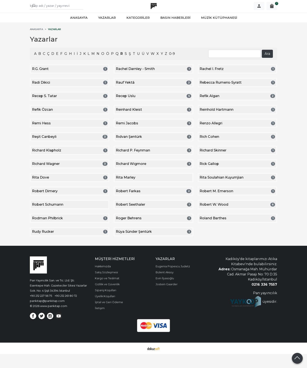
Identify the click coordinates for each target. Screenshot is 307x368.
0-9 (172, 67)
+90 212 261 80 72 (66, 309)
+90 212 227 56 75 (41, 309)
